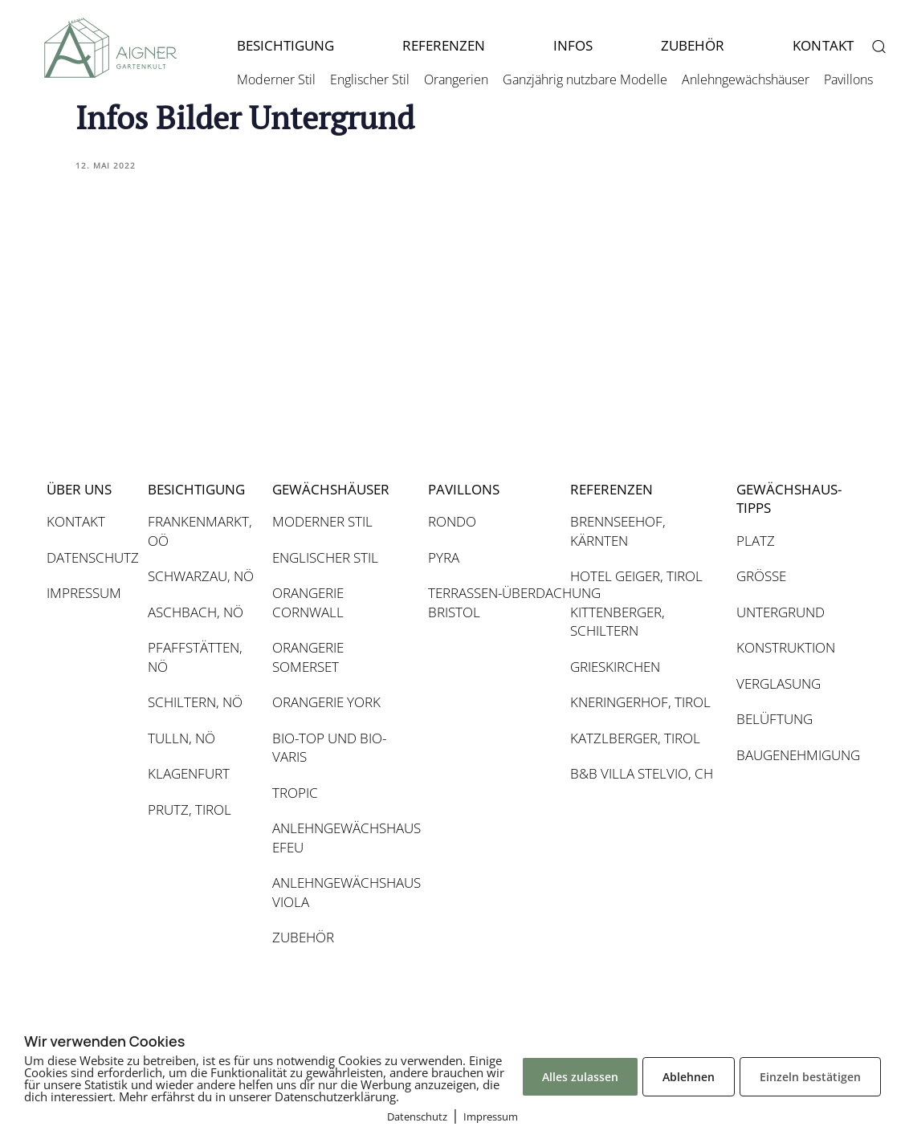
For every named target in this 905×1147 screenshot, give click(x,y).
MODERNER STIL (322, 521)
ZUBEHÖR (692, 45)
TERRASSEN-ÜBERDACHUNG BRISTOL (490, 602)
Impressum (490, 1116)
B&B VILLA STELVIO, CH (641, 773)
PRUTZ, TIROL (189, 809)
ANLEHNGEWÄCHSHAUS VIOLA (342, 892)
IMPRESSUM (84, 593)
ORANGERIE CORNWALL (308, 602)
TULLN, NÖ (181, 738)
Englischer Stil (370, 79)
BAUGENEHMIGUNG (789, 755)
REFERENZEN (443, 45)
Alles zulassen (580, 1076)
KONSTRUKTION (785, 647)
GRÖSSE (761, 576)
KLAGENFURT (189, 773)
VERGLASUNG (778, 683)
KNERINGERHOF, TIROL (640, 702)
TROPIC (295, 792)
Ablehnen (688, 1076)
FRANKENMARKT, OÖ (200, 531)
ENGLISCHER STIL (325, 557)
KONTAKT (76, 521)
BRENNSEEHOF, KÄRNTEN (618, 531)
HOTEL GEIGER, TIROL (636, 576)
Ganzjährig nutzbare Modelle (585, 79)
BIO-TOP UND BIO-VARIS (329, 748)
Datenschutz (417, 1116)
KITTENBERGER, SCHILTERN (617, 622)
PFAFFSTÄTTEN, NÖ (195, 657)
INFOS (573, 45)
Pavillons (848, 79)
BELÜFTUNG (774, 719)
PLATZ (755, 540)
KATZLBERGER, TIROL (635, 738)
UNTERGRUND (780, 612)
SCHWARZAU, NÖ (201, 576)
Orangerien (456, 79)
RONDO (452, 521)
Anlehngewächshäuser (745, 79)
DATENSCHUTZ (89, 557)
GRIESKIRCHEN (615, 666)
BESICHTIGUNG (285, 45)
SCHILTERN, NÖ (195, 702)
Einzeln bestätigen (810, 1076)
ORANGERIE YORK (326, 702)
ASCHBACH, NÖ (195, 612)
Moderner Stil (276, 79)
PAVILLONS (463, 489)
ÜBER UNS (79, 489)
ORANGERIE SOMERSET (308, 657)
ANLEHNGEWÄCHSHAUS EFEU (342, 837)
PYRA (443, 557)
